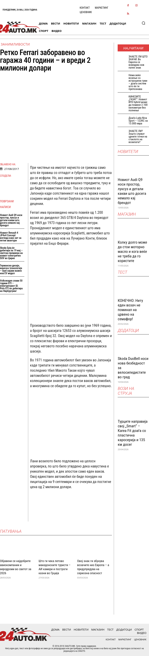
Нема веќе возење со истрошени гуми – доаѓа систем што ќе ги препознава (138, 82)
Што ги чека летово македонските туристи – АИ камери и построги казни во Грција (54, 567)
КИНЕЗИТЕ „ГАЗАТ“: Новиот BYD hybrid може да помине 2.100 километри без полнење (138, 103)
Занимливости (15, 44)
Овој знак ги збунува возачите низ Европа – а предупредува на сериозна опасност (93, 567)
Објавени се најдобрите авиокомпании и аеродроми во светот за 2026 (15, 567)
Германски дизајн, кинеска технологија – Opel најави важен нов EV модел (11, 269)
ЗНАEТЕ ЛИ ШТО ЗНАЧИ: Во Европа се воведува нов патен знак (138, 62)
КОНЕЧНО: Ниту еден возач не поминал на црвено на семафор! (130, 309)
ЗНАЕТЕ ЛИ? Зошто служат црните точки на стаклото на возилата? (138, 136)
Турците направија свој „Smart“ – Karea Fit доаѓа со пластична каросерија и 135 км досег (133, 433)
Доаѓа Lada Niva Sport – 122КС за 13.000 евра (138, 120)
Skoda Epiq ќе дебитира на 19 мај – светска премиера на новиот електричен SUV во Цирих (11, 253)
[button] (143, 23)
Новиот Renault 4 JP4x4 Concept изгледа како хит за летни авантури (10, 236)
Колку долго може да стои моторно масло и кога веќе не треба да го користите (132, 251)
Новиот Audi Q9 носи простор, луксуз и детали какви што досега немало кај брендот (11, 220)
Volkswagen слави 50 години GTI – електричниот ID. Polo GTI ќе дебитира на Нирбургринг (11, 285)
